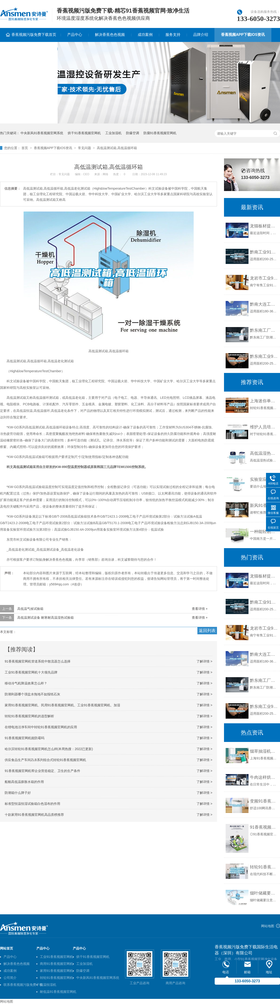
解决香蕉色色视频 (110, 35)
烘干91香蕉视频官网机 (84, 133)
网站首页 (6, 948)
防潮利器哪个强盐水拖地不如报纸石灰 (32, 694)
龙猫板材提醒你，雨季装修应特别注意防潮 (264, 226)
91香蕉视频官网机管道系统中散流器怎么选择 (37, 661)
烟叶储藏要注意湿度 (264, 893)
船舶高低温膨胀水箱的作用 (24, 782)
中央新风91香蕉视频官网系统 (42, 133)
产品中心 (74, 35)
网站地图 (267, 926)
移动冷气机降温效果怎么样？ (26, 683)
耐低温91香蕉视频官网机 (58, 992)
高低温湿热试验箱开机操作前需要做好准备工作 (264, 453)
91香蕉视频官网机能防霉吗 (24, 738)
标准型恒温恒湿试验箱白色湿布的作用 (32, 804)
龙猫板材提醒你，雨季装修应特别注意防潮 (264, 576)
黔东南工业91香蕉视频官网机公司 (264, 356)
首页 (24, 148)
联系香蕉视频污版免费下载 (23, 985)
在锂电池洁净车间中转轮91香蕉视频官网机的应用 (41, 727)
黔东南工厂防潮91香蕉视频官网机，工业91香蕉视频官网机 (264, 330)
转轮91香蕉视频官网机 (56, 978)
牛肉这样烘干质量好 (264, 777)
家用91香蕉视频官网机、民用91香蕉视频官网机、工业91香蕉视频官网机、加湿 (62, 705)
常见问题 (84, 148)
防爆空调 (132, 133)
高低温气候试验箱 (30, 609)
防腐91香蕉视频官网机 (160, 133)
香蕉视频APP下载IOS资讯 (243, 35)
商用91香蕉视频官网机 (56, 964)
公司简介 (10, 978)
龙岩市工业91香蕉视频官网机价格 (264, 278)
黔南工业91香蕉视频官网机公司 (264, 252)
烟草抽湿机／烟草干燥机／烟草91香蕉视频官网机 (264, 751)
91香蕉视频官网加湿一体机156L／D (264, 827)
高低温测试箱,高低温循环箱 (117, 148)
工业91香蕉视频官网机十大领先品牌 (31, 672)
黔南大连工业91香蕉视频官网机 (264, 304)
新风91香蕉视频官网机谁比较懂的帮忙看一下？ (264, 505)
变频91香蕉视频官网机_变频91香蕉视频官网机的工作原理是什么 (264, 801)
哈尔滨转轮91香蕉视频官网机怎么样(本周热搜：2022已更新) (49, 749)
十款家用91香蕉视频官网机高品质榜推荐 (34, 814)
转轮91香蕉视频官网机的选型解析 (29, 716)
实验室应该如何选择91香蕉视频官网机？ (264, 479)
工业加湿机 (113, 133)
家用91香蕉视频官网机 (56, 971)
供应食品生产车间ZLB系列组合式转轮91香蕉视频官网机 (45, 760)
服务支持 (172, 35)
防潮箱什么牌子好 (18, 793)
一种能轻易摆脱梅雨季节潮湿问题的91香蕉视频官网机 (264, 531)
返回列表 (207, 630)
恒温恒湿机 (48, 985)
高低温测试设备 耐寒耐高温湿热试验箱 (45, 617)
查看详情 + (200, 609)
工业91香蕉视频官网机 (56, 957)
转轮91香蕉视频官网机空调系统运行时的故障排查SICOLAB (264, 867)
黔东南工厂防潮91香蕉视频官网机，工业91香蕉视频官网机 (264, 680)
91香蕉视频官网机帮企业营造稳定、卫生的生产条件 (42, 771)
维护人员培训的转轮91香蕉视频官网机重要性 (264, 427)
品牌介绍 (200, 35)
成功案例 (145, 35)
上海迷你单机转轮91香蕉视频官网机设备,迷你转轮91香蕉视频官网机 (264, 401)
